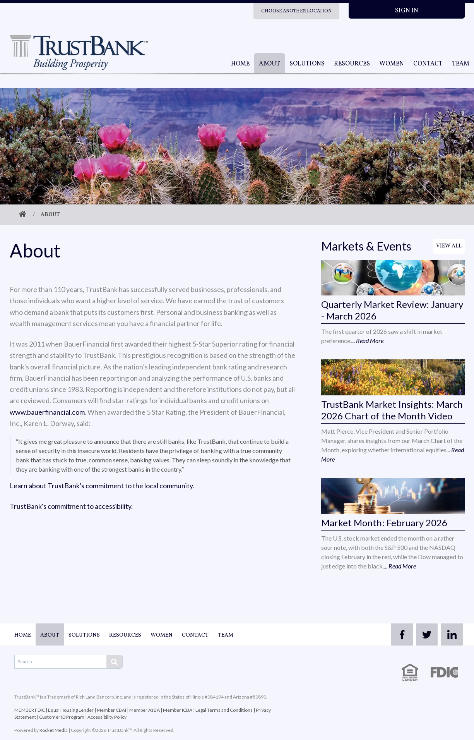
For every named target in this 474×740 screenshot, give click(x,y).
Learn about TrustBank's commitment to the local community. (102, 485)
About (269, 64)
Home (240, 64)
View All (449, 246)
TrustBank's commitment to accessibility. (71, 506)
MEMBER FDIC (29, 710)
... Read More (367, 340)
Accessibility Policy (107, 717)
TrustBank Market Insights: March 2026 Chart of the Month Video (392, 409)
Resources (352, 64)
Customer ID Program (61, 717)
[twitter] (418, 634)
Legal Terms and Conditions (224, 710)
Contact (428, 64)
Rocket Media (53, 730)
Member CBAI (111, 710)
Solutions (307, 64)
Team (460, 64)
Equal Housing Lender (71, 710)
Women (391, 64)
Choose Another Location (296, 11)
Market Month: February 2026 (384, 522)
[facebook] (387, 634)
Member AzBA (144, 710)
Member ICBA (177, 710)
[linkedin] (449, 634)
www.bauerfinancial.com (47, 412)
